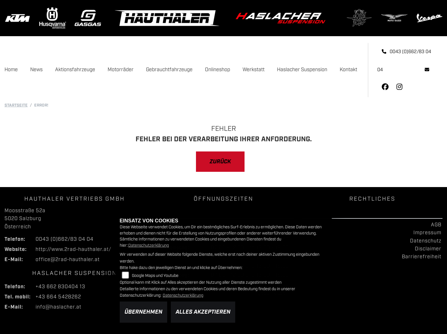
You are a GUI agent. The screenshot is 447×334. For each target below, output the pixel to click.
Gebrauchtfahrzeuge (169, 69)
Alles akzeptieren (203, 312)
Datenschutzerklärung (148, 245)
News (36, 69)
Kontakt (348, 69)
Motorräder (121, 69)
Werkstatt (254, 69)
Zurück (220, 161)
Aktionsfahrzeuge (75, 69)
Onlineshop (217, 69)
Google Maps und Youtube (155, 275)
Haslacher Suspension (302, 69)
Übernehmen (143, 312)
